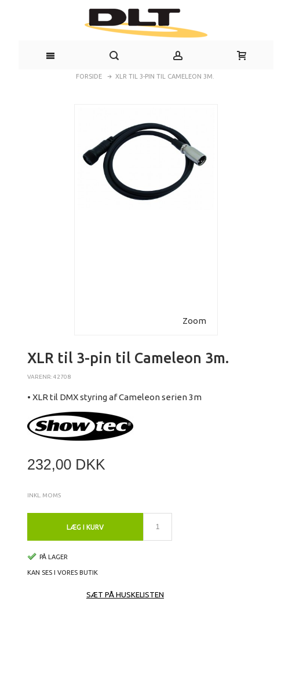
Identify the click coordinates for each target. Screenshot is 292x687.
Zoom (194, 321)
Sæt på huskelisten (125, 594)
